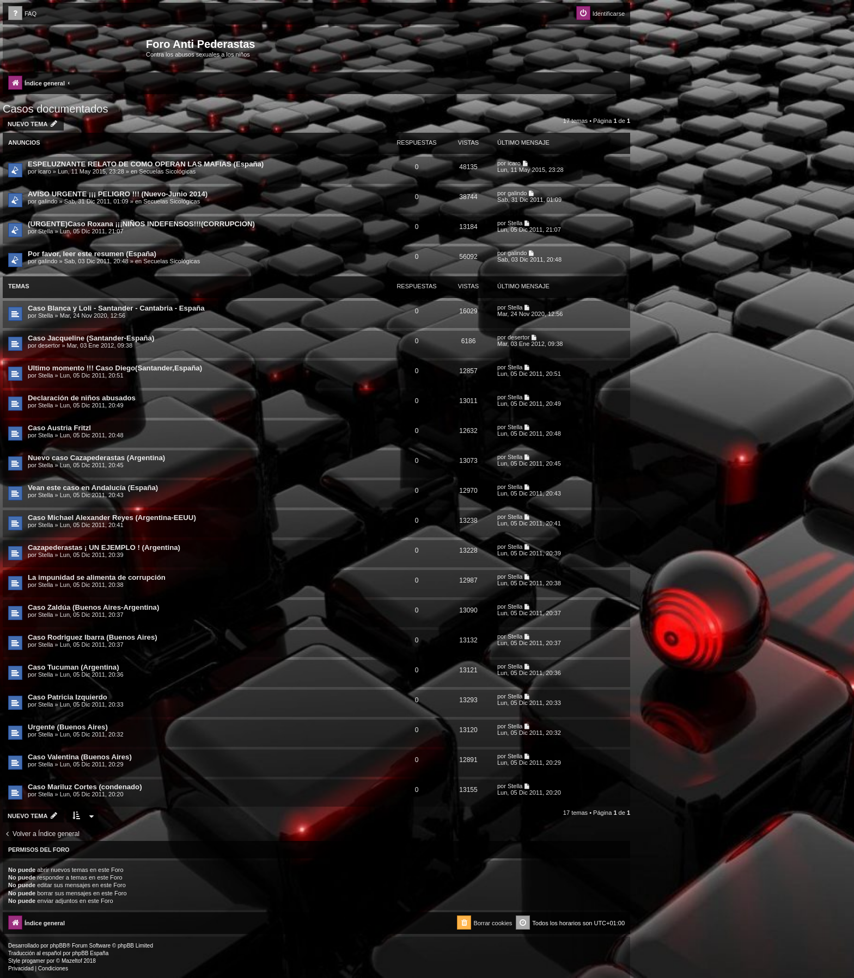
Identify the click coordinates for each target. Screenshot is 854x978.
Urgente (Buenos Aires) (68, 727)
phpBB (58, 946)
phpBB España (90, 953)
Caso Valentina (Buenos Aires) (80, 757)
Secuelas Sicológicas (167, 171)
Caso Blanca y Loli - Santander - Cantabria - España (116, 308)
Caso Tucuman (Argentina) (73, 667)
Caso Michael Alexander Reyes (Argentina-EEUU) (112, 517)
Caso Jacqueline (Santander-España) (91, 338)
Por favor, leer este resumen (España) (92, 254)
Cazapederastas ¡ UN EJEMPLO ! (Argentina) (104, 547)
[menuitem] (22, 14)
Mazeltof (72, 961)
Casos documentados (55, 109)
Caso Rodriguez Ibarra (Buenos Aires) (92, 637)
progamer (33, 961)
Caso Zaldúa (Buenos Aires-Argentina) (93, 607)
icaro (44, 171)
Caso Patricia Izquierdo (67, 697)
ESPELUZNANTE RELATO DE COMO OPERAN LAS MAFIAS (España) (146, 164)
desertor (49, 345)
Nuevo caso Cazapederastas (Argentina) (96, 458)
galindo (47, 201)
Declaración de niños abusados (82, 398)
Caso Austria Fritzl (59, 428)
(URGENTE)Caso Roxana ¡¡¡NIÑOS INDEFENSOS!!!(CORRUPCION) (141, 224)
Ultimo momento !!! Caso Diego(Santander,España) (115, 368)
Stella (45, 231)
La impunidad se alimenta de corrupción (97, 577)
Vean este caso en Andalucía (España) (93, 488)
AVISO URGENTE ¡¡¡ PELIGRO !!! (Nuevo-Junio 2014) (118, 194)
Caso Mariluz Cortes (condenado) (85, 787)
